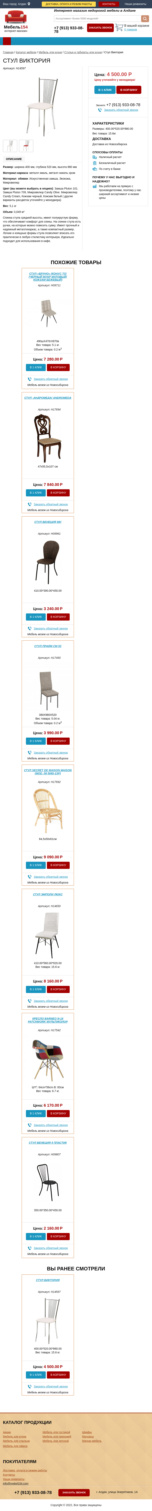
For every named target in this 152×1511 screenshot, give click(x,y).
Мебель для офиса (15, 1446)
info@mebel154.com (15, 1483)
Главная (8, 52)
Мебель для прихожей (57, 1436)
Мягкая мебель (92, 1440)
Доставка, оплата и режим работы (69, 4)
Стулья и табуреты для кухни (83, 52)
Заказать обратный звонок (121, 109)
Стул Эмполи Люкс (48, 894)
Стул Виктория (48, 1280)
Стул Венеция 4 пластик (48, 1142)
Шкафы (87, 1432)
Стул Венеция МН (47, 522)
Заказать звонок (100, 27)
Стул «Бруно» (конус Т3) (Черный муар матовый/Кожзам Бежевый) (48, 276)
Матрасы (88, 1436)
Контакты (109, 4)
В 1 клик (105, 89)
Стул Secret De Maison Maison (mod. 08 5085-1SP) (48, 772)
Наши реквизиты (135, 4)
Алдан (22, 4)
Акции (7, 1432)
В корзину (128, 89)
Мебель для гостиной (56, 1432)
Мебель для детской (56, 1440)
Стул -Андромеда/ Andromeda (47, 397)
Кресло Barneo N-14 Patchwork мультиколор (48, 1020)
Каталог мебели (26, 52)
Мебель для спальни (16, 1440)
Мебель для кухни (50, 52)
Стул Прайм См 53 (47, 646)
